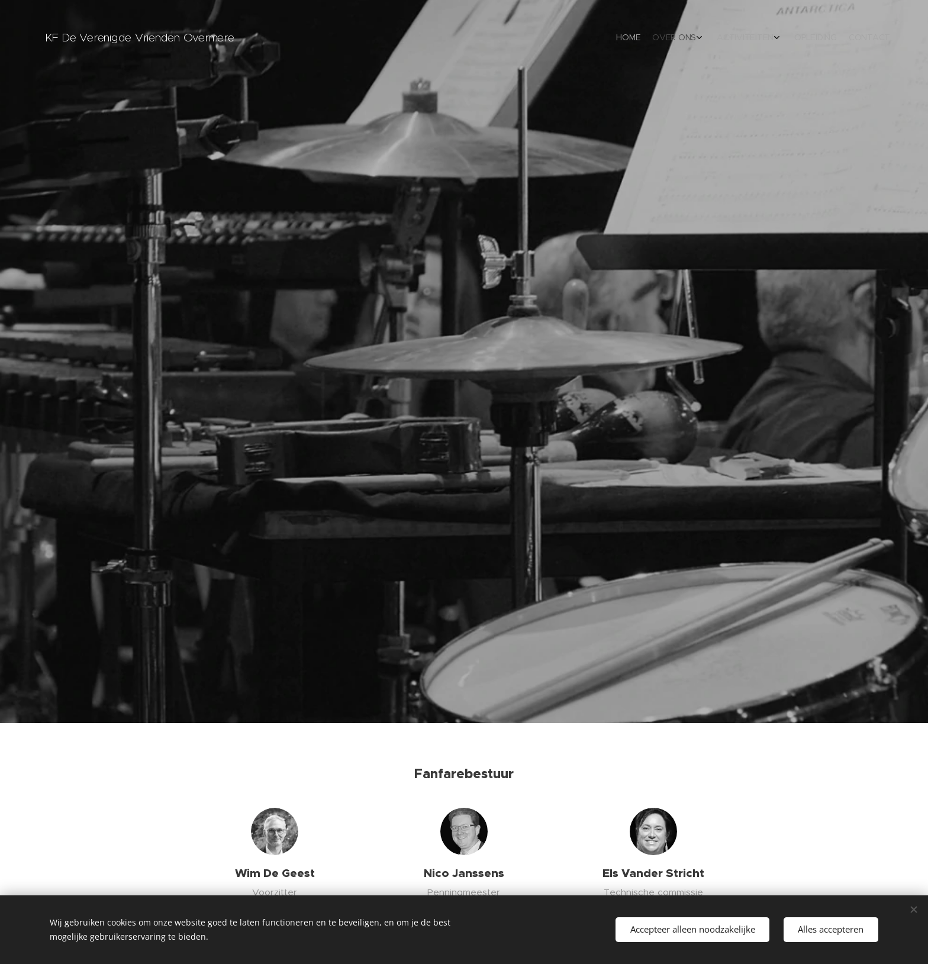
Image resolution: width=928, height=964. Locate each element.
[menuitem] (826, 38)
